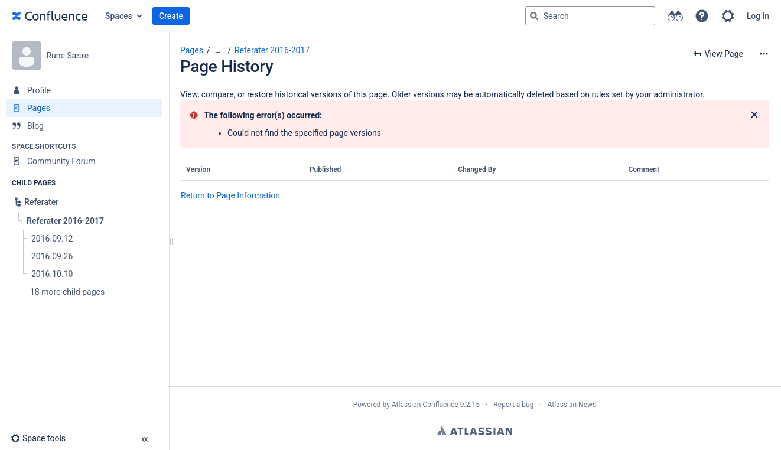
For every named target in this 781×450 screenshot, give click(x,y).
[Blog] (84, 126)
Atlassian (474, 430)
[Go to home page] (49, 15)
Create (171, 16)
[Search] (534, 16)
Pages (191, 50)
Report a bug (513, 404)
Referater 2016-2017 (272, 50)
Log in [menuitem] (758, 16)
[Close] (754, 115)
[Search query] (590, 15)
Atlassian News (572, 404)
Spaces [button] (118, 16)
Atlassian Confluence (425, 404)
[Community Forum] (84, 161)
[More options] (764, 54)
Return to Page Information (230, 195)
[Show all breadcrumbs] (217, 50)
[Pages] (84, 108)
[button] (702, 15)
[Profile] (84, 90)
